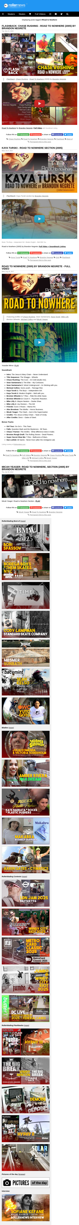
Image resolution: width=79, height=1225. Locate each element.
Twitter (69, 134)
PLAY (16, 365)
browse (22, 1174)
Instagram (37, 134)
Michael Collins (27, 319)
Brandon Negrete (59, 79)
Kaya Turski (15, 257)
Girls (57, 257)
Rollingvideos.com (19, 444)
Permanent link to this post (40, 142)
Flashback (11, 79)
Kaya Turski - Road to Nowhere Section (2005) (32, 148)
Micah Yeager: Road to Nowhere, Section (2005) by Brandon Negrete (35, 468)
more (23, 521)
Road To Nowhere (37, 79)
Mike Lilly (64, 317)
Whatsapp (24, 134)
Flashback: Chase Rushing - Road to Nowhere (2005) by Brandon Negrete (39, 27)
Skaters (11, 14)
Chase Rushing (22, 79)
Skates (22, 14)
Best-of (70, 139)
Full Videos (40, 14)
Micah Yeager (42, 319)
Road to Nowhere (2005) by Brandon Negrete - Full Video (36, 267)
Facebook (58, 134)
